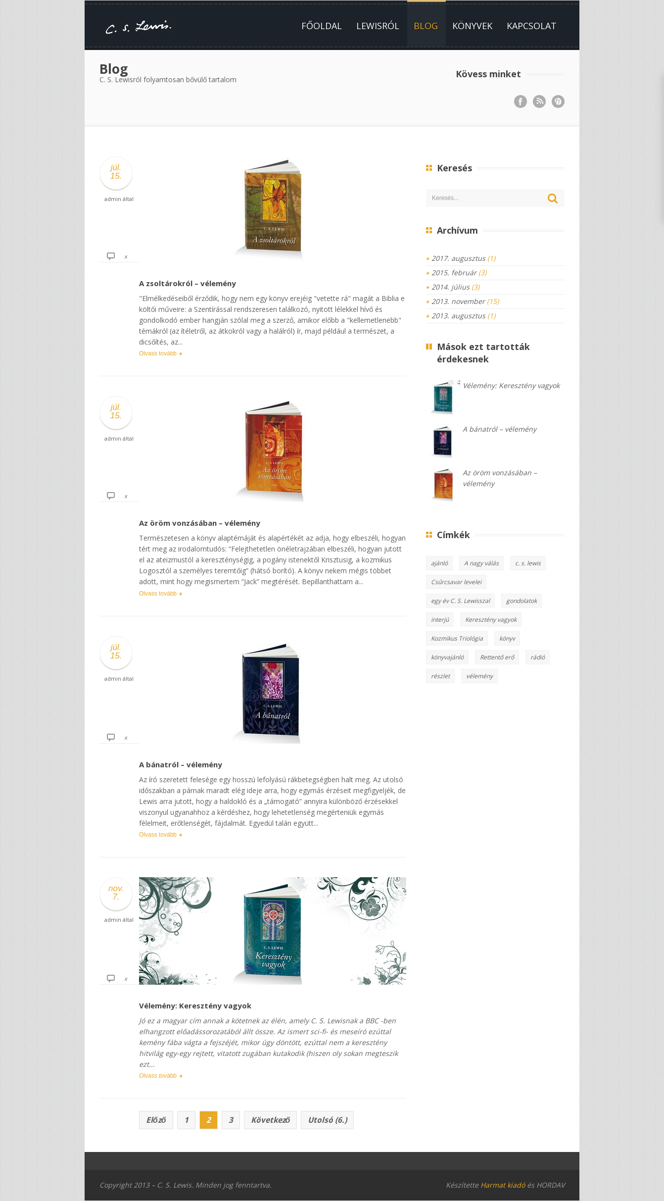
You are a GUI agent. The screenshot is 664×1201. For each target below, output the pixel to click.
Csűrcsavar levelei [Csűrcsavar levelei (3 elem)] (456, 582)
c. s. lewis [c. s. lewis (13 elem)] (528, 563)
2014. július (450, 287)
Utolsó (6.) (327, 1120)
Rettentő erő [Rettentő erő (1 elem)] (497, 657)
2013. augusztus (458, 315)
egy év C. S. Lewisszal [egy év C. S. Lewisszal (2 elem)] (460, 601)
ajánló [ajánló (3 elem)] (439, 563)
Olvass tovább (158, 353)
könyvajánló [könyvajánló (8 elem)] (447, 657)
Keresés (553, 198)
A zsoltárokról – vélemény (187, 283)
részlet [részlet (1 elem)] (440, 676)
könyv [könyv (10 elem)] (507, 638)
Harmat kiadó (502, 1185)
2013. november (458, 301)
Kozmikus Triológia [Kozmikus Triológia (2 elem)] (457, 638)
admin (112, 198)
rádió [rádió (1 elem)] (537, 657)
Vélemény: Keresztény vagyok (195, 1005)
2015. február (453, 272)
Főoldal (321, 26)
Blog (426, 26)
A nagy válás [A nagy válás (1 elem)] (481, 563)
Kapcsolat (532, 26)
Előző (156, 1120)
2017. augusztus (458, 258)
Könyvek (472, 26)
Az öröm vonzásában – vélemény (199, 523)
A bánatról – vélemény (180, 764)
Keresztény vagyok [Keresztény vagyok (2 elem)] (491, 619)
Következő (270, 1120)
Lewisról (377, 26)
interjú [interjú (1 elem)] (440, 619)
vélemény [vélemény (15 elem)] (479, 676)
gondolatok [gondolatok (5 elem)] (521, 601)
